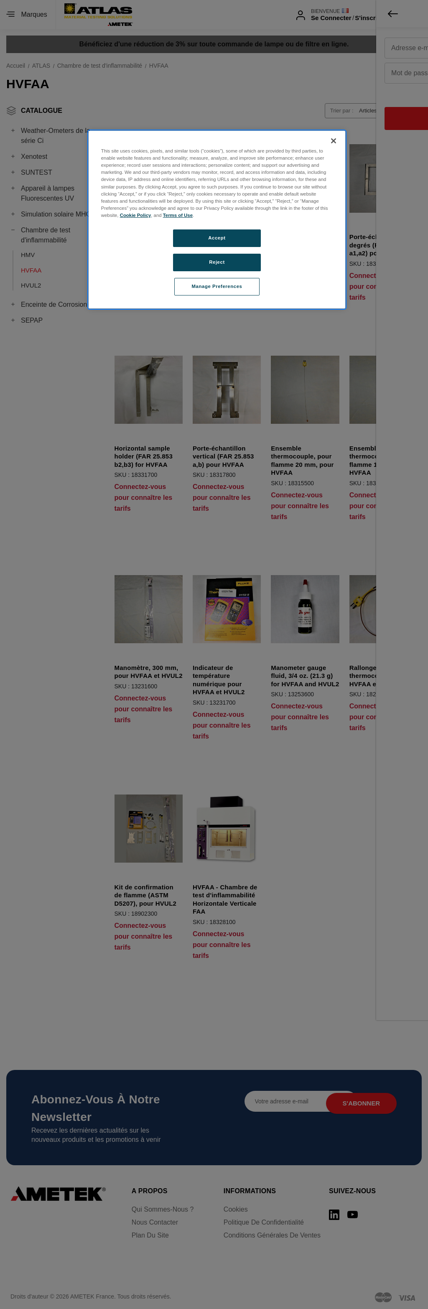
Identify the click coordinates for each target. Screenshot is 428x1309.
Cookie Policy (135, 215)
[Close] (333, 141)
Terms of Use (178, 215)
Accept (216, 237)
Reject (217, 262)
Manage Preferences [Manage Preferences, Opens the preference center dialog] (217, 286)
